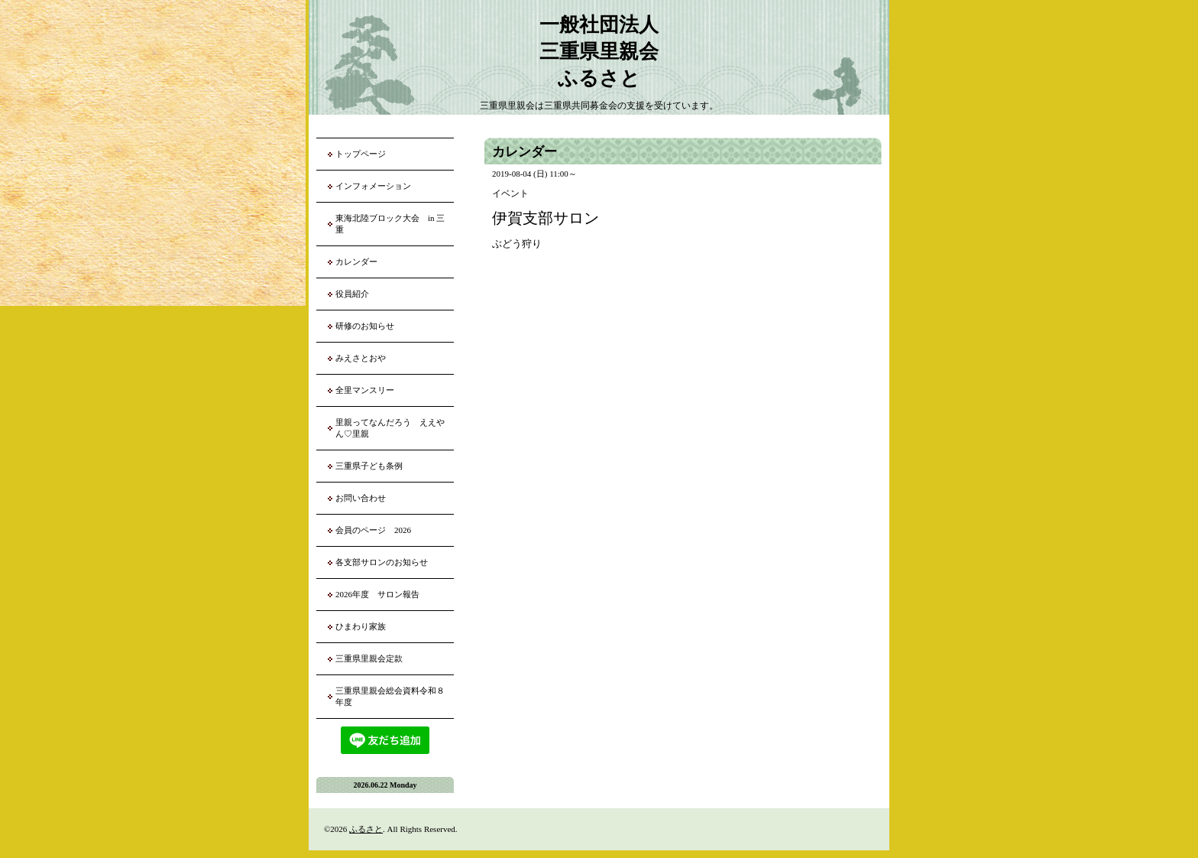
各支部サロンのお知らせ (381, 562)
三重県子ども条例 (369, 465)
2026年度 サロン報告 (377, 594)
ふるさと (366, 829)
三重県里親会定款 (369, 658)
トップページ (360, 153)
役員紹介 (352, 293)
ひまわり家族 (364, 626)
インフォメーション (373, 185)
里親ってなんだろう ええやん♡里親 (390, 428)
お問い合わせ (360, 497)
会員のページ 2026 (373, 530)
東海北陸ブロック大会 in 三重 (390, 223)
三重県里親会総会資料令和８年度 (390, 696)
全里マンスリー (364, 390)
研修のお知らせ (364, 325)
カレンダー (356, 261)
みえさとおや (360, 357)
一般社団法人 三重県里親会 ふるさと (599, 51)
